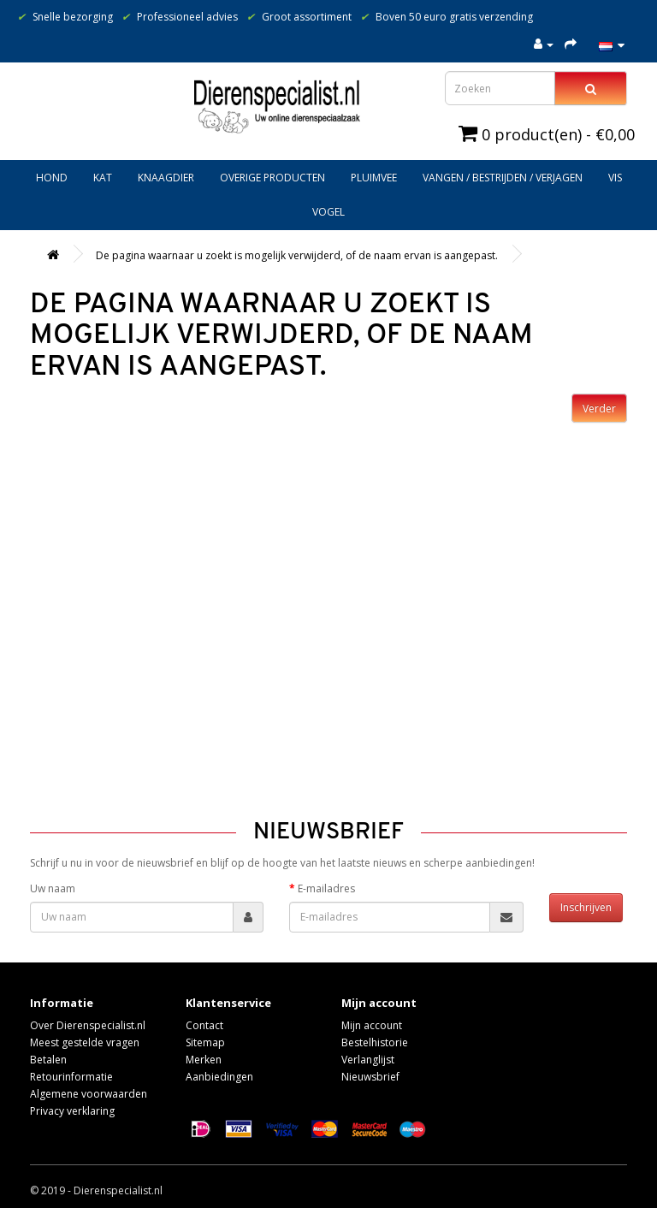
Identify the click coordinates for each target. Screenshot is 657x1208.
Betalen (48, 1059)
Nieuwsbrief (370, 1076)
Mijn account (371, 1025)
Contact (204, 1025)
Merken (204, 1059)
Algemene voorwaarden (88, 1094)
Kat (102, 177)
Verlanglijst (367, 1059)
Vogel (328, 211)
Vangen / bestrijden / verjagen (503, 177)
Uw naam (52, 888)
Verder (599, 408)
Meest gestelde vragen (84, 1042)
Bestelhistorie (374, 1042)
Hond (52, 177)
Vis (615, 177)
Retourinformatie (71, 1076)
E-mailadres (326, 888)
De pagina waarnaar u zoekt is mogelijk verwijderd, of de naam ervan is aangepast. (297, 255)
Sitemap (205, 1042)
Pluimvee (374, 177)
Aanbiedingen (219, 1076)
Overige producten (272, 177)
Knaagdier (166, 177)
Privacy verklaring (72, 1111)
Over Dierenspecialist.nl (87, 1025)
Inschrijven (586, 907)
